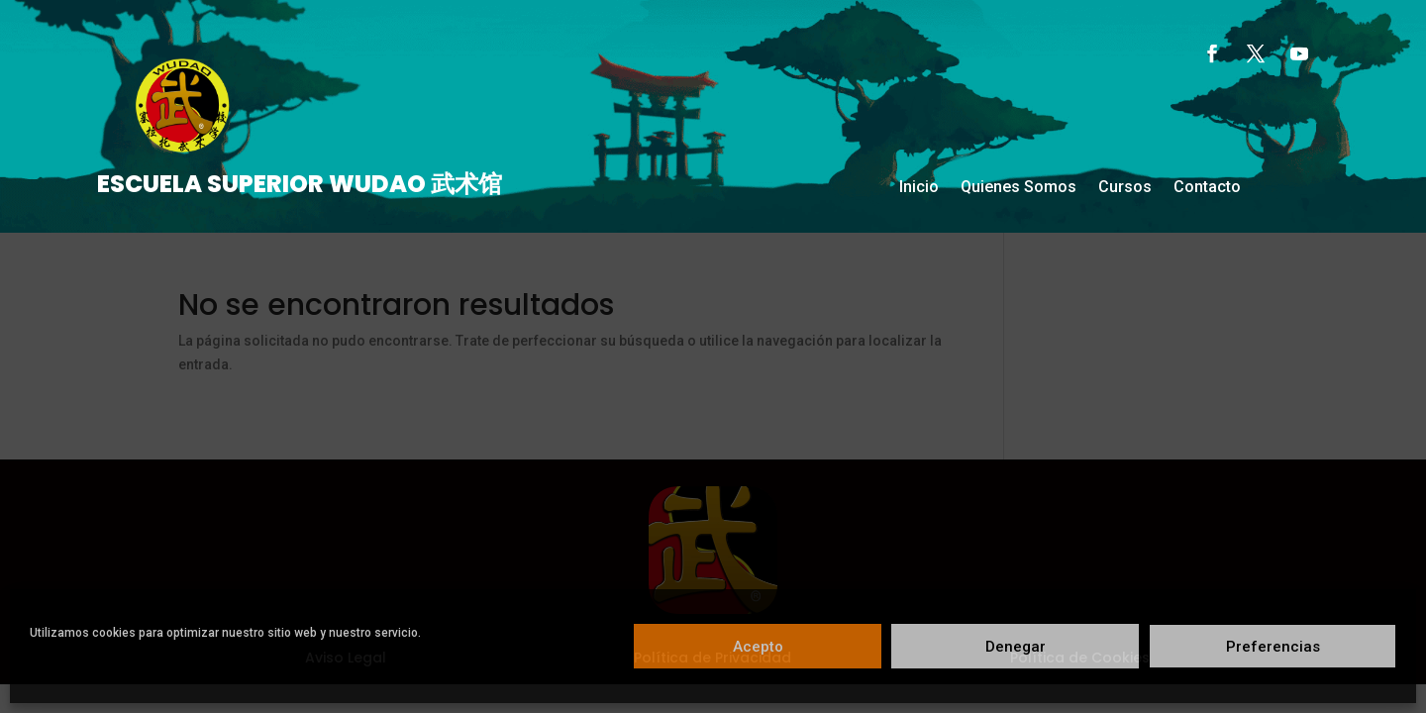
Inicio (919, 188)
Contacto (1207, 188)
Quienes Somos (1018, 188)
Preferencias (1273, 647)
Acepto (758, 647)
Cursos (1125, 188)
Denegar (1015, 647)
